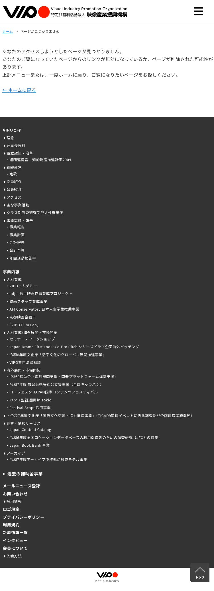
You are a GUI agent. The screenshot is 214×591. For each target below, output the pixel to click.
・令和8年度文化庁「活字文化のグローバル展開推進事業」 (56, 354)
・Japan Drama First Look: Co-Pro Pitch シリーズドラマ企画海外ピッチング (72, 346)
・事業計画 (15, 234)
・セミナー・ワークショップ (30, 339)
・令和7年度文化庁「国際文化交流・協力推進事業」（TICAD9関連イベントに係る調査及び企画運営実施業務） (100, 415)
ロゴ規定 (11, 509)
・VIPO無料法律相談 (23, 362)
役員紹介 (14, 181)
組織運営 (14, 167)
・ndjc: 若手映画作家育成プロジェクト (39, 293)
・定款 (11, 174)
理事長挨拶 (16, 145)
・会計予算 (15, 250)
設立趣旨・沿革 (20, 153)
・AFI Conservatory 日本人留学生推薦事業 (43, 309)
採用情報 (14, 501)
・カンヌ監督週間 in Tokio (29, 400)
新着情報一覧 (15, 532)
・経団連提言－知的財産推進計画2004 (38, 159)
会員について (15, 548)
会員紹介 (14, 189)
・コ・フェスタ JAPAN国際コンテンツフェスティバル (52, 392)
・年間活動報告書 (21, 258)
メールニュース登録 (21, 486)
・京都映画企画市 (21, 317)
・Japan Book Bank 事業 (28, 445)
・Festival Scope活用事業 (28, 407)
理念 (10, 137)
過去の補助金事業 (25, 474)
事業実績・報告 (20, 220)
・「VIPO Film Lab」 (23, 324)
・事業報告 (15, 226)
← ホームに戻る (19, 90)
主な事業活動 (18, 205)
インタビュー (15, 540)
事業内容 (11, 271)
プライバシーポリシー (23, 517)
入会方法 (14, 556)
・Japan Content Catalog (28, 429)
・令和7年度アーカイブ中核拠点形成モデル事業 (46, 459)
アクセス (14, 197)
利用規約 (11, 525)
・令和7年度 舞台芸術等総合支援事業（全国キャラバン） (55, 384)
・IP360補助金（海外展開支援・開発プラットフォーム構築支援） (62, 376)
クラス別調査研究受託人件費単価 (35, 212)
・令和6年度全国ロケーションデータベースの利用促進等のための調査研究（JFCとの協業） (84, 437)
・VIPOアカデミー (21, 285)
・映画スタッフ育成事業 (26, 301)
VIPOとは (12, 130)
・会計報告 (15, 242)
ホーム (7, 31)
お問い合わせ (15, 493)
